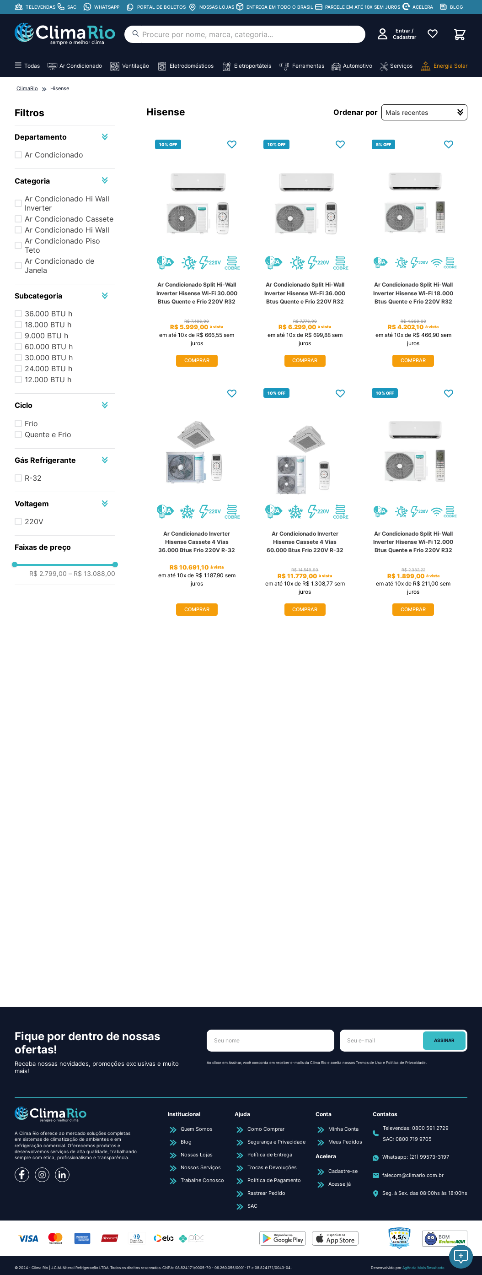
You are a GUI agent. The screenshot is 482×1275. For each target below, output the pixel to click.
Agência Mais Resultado (423, 1267)
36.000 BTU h (48, 313)
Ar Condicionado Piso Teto (62, 245)
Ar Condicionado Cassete (69, 218)
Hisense (59, 88)
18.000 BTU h (48, 324)
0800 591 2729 (430, 1128)
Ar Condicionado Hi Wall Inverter (67, 203)
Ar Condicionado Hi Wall (67, 229)
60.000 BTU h (49, 346)
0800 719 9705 (414, 1139)
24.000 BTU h (48, 368)
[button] (65, 137)
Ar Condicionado (54, 154)
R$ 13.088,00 (92, 777)
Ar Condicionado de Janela (59, 265)
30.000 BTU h (49, 357)
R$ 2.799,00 (48, 777)
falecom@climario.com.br (413, 1175)
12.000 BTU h (48, 379)
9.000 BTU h (46, 335)
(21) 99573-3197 (429, 1157)
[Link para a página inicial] (27, 89)
